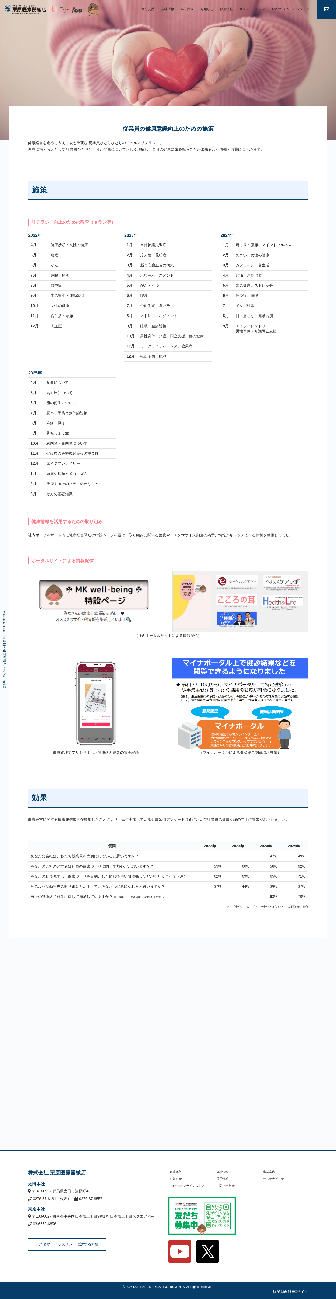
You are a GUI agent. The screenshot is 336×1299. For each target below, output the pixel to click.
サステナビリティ (252, 9)
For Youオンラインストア (290, 9)
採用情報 (226, 9)
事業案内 (187, 9)
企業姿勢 (147, 9)
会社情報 (167, 9)
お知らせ (206, 9)
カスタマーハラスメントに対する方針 (67, 1244)
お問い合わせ (225, 1185)
